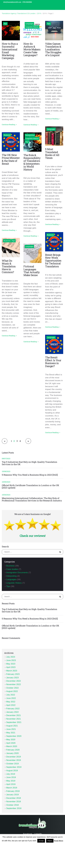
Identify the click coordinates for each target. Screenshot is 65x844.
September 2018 (13, 808)
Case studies (12, 569)
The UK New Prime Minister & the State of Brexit (11, 159)
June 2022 (11, 698)
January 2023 (12, 677)
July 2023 (10, 657)
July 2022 (10, 695)
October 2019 (12, 764)
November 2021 (13, 719)
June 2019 (11, 777)
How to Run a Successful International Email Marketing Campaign (10, 51)
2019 (39, 13)
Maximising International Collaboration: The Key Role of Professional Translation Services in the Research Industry (32, 499)
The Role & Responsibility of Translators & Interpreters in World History (31, 162)
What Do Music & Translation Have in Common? (9, 266)
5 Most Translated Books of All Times (52, 153)
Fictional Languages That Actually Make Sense (31, 271)
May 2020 (10, 739)
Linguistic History (32, 27)
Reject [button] (50, 841)
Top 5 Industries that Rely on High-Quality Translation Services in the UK (29, 463)
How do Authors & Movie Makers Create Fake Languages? (31, 49)
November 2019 (13, 760)
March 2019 (11, 788)
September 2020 (13, 736)
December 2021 (13, 715)
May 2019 (10, 781)
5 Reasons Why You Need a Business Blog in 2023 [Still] (30, 475)
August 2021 (12, 726)
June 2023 (11, 660)
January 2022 (12, 712)
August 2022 (12, 691)
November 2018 (13, 801)
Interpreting (29, 135)
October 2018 (12, 805)
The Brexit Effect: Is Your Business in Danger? (53, 362)
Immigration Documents (17, 572)
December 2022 (13, 681)
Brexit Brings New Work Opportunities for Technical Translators (53, 260)
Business (7, 135)
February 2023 (13, 674)
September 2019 (13, 767)
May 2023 (10, 664)
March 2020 (11, 746)
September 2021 (13, 722)
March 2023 (11, 671)
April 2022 (11, 705)
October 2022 (12, 688)
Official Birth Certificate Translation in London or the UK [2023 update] (30, 486)
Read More (58, 841)
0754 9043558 (27, 2)
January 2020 (12, 753)
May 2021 (10, 733)
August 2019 (12, 770)
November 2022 (13, 684)
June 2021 (11, 729)
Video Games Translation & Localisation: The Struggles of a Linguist (53, 49)
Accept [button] (41, 841)
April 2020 (11, 743)
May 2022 (10, 702)
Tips (5, 24)
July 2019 (10, 774)
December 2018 (13, 798)
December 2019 (13, 757)
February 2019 (13, 791)
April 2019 (11, 784)
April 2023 (11, 667)
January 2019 (12, 794)
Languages (29, 24)
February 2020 (13, 750)
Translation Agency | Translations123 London (18, 13)
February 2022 (13, 708)
